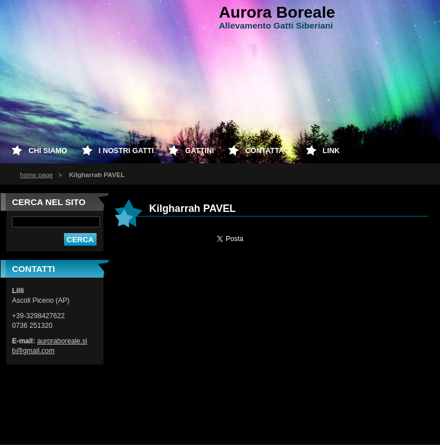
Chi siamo (48, 150)
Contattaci (268, 150)
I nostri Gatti (126, 150)
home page (36, 174)
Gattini (199, 150)
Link (331, 150)
